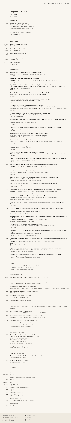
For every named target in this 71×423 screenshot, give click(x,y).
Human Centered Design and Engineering (23, 25)
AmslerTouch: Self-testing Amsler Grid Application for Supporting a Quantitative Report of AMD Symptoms (37, 202)
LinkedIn (28, 417)
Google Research (14, 49)
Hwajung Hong (36, 160)
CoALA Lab (13, 356)
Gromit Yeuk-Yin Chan (35, 100)
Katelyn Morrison (14, 185)
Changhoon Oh (31, 141)
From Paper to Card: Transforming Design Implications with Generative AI (28, 146)
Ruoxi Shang (42, 86)
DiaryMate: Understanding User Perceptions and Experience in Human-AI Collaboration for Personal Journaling (38, 158)
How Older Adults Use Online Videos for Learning (22, 171)
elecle (11, 62)
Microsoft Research (15, 44)
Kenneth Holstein (31, 185)
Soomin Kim (21, 166)
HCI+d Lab (12, 360)
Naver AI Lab (13, 58)
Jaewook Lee (27, 74)
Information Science (17, 34)
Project (57, 3)
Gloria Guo (21, 74)
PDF (26, 11)
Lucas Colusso (48, 154)
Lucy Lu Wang (35, 74)
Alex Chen (35, 86)
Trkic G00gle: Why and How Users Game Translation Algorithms (26, 224)
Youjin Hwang (13, 219)
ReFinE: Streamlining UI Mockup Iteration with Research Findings (26, 72)
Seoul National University (16, 31)
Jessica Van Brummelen (61, 108)
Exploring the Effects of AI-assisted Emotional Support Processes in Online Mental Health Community (35, 189)
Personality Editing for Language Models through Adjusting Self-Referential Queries (31, 93)
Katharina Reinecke (45, 80)
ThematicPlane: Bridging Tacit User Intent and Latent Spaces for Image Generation (31, 113)
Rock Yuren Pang (28, 80)
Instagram (28, 419)
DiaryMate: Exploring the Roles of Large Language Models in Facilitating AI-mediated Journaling (34, 177)
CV (61, 3)
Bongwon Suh (34, 219)
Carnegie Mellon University (35, 356)
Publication (51, 3)
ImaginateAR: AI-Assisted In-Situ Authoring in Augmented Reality (26, 105)
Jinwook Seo (45, 191)
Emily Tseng (54, 80)
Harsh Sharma (41, 115)
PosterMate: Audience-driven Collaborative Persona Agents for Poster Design (30, 99)
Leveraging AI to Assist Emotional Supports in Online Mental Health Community (30, 196)
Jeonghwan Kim (50, 115)
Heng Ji (56, 115)
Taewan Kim (13, 160)
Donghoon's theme (8, 415)
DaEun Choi (35, 115)
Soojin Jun (52, 241)
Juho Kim (45, 172)
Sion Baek (28, 249)
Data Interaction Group (22, 356)
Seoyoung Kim (13, 172)
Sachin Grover (22, 211)
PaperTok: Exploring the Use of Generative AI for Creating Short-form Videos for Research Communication (36, 85)
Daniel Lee (21, 100)
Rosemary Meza (31, 154)
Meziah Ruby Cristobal (16, 86)
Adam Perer (40, 185)
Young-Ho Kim (27, 129)
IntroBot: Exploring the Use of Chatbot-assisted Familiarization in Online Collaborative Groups (34, 164)
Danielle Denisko (48, 141)
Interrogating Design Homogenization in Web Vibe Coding (24, 78)
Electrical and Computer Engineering (21, 32)
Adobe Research (14, 53)
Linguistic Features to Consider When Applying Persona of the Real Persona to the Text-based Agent (35, 254)
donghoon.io (13, 16)
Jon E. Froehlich (41, 108)
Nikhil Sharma (19, 115)
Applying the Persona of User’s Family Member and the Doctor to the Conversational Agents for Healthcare (37, 248)
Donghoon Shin (14, 74)
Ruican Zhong (58, 86)
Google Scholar (30, 415)
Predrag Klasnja (39, 154)
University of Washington (16, 23)
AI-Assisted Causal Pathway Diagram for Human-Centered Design (27, 152)
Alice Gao (20, 80)
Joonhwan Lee (35, 166)
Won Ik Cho (28, 225)
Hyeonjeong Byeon (27, 86)
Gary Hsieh (42, 74)
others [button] (66, 3)
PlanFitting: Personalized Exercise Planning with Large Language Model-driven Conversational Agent (35, 127)
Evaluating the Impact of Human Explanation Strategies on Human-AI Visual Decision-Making (33, 183)
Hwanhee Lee (44, 94)
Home (44, 3)
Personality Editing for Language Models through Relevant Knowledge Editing (29, 133)
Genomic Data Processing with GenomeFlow (21, 140)
